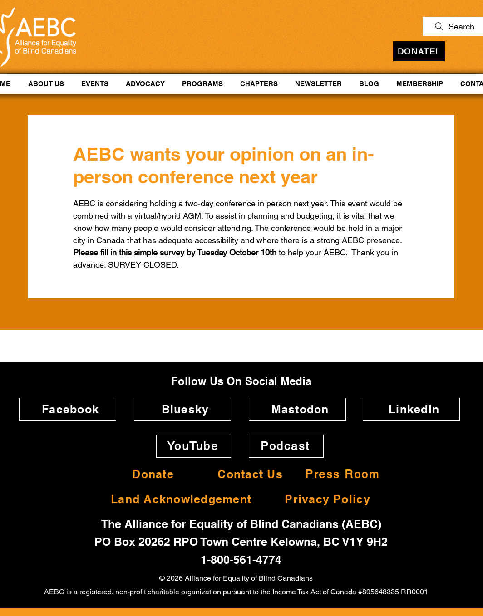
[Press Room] (343, 474)
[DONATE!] (419, 51)
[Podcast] (286, 446)
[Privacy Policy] (324, 499)
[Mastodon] (297, 409)
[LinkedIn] (411, 409)
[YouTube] (193, 446)
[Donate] (150, 474)
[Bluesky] (182, 409)
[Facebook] (67, 409)
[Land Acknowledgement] (178, 499)
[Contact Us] (247, 474)
